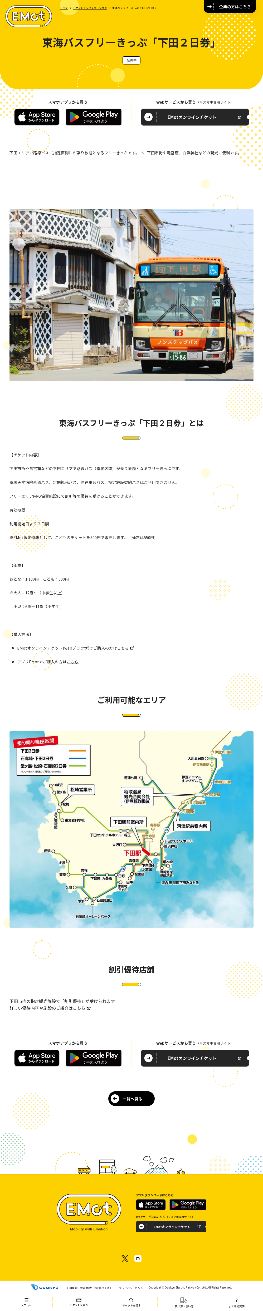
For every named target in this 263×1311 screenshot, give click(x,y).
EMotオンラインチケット (192, 117)
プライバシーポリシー (132, 1288)
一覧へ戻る (132, 1098)
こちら (123, 648)
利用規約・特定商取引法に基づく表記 (89, 1288)
